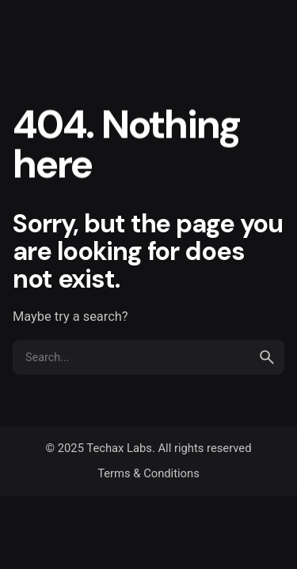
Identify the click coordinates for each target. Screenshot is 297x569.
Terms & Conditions (148, 473)
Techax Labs (119, 448)
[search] (266, 357)
